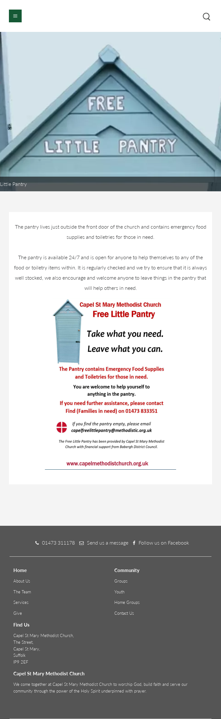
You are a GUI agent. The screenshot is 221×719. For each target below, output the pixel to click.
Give (17, 613)
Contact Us (124, 613)
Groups (121, 580)
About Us (21, 580)
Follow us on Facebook (164, 542)
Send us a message (107, 542)
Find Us (21, 624)
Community (126, 570)
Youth (119, 591)
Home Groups (127, 602)
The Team (22, 591)
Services (21, 602)
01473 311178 (58, 542)
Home (20, 570)
